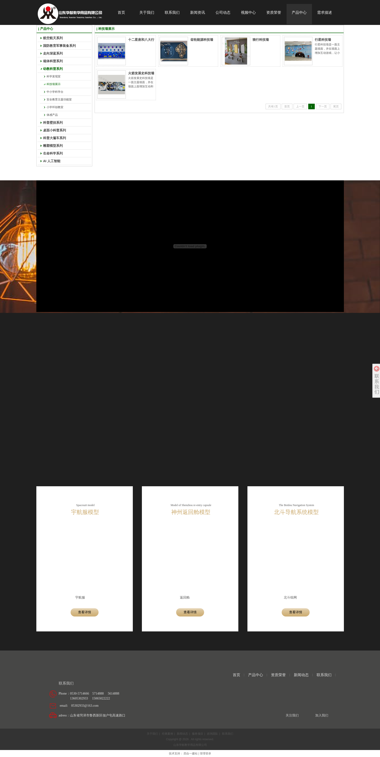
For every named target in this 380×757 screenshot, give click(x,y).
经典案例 (167, 733)
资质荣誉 (278, 675)
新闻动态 (301, 675)
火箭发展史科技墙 (141, 73)
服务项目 (197, 733)
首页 (236, 675)
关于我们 (152, 733)
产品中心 (46, 29)
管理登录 (205, 753)
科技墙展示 (106, 29)
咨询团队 (212, 733)
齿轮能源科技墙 (201, 39)
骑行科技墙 (261, 39)
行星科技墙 (323, 39)
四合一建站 (191, 753)
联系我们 (324, 675)
